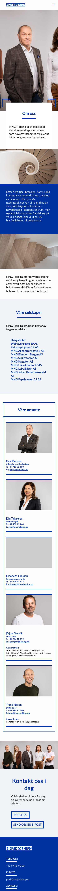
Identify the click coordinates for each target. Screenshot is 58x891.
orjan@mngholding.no (18, 641)
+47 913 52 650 (16, 466)
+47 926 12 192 (16, 639)
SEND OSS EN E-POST (27, 824)
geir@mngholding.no (18, 469)
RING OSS (20, 815)
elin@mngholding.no (18, 526)
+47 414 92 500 (16, 710)
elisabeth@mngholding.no (20, 584)
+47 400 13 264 (16, 524)
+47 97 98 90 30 (15, 865)
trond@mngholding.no (19, 713)
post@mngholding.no (17, 879)
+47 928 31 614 (16, 581)
